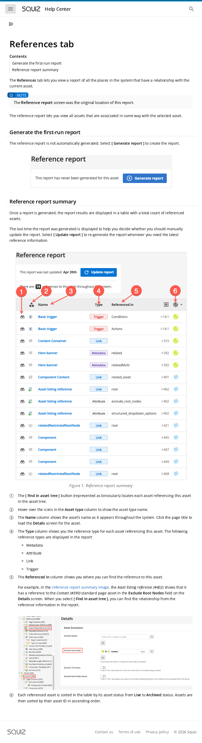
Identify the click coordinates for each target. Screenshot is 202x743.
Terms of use (129, 731)
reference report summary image (80, 587)
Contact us (104, 731)
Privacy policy (157, 731)
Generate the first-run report (37, 63)
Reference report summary (35, 69)
